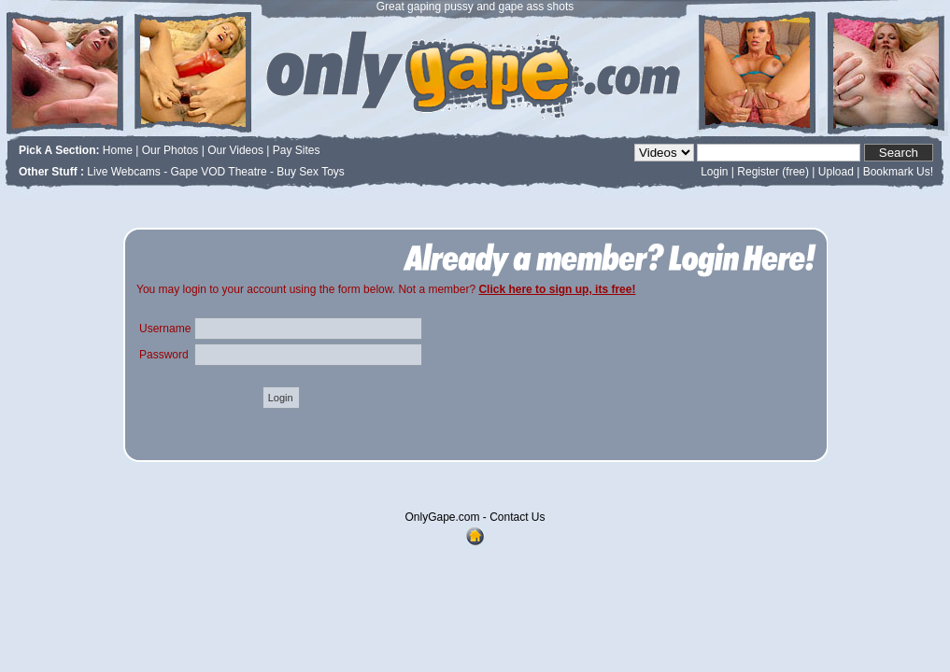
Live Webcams (123, 171)
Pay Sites (296, 150)
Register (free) (773, 171)
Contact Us (517, 517)
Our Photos (170, 150)
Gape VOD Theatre (219, 171)
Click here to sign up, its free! (556, 289)
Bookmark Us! (898, 171)
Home (118, 150)
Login (714, 171)
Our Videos (235, 150)
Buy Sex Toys (310, 171)
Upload (836, 171)
